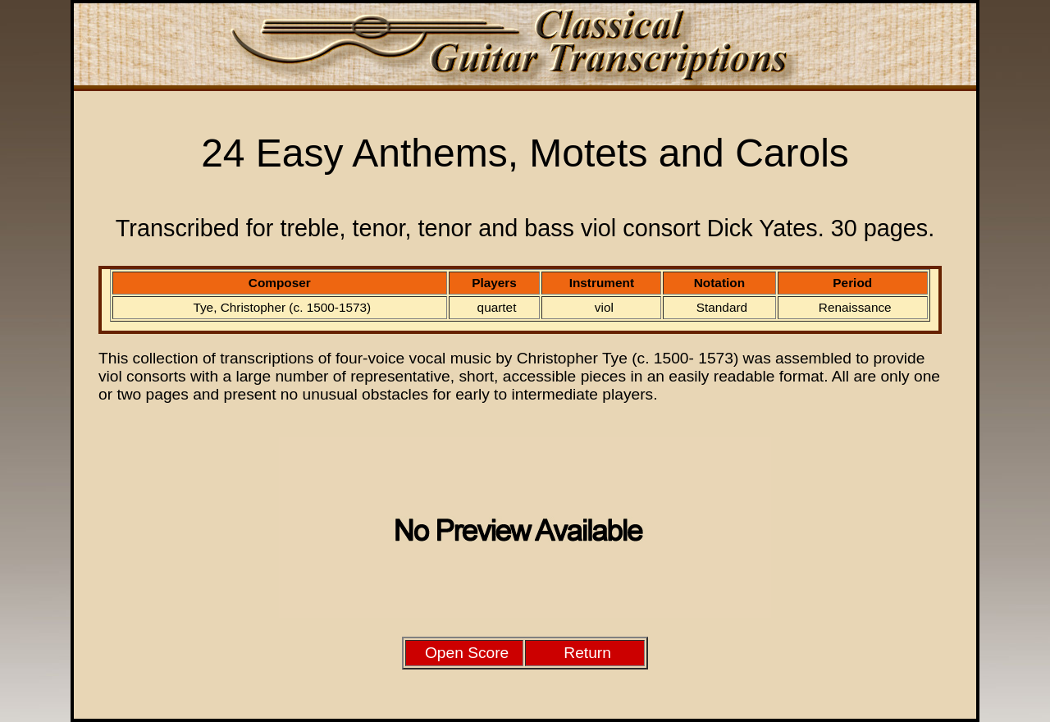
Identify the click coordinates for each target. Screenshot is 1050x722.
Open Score (467, 652)
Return (587, 652)
